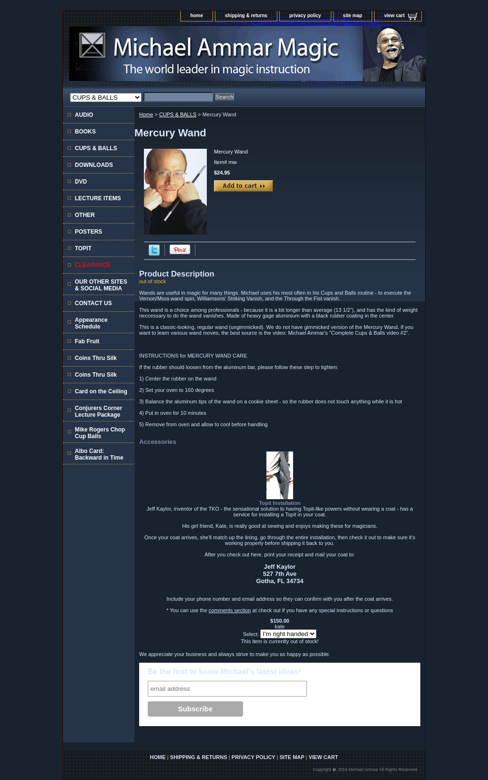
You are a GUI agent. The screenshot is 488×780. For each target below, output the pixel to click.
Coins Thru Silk (96, 358)
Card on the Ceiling (101, 391)
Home (146, 114)
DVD (81, 181)
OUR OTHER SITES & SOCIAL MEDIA (101, 285)
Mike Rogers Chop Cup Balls (100, 433)
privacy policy (305, 15)
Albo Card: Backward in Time (99, 454)
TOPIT (83, 248)
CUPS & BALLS (177, 114)
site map (353, 15)
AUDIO (84, 115)
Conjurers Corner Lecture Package (98, 411)
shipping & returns (246, 15)
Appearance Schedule (91, 323)
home (196, 15)
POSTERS (88, 231)
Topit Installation (279, 503)
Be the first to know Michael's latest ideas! (224, 671)
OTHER (85, 215)
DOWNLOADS (94, 165)
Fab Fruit (87, 341)
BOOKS (85, 131)
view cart (394, 15)
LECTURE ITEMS (98, 198)
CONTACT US (93, 303)
